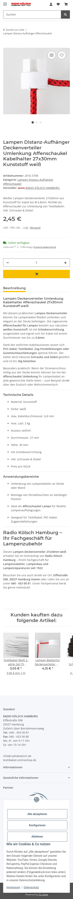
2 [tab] (36, 122)
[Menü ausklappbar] (5, 2)
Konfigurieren (37, 825)
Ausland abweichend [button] (44, 247)
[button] (51, 4)
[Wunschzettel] (58, 4)
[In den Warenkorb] (6, 45)
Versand (35, 227)
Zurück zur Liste (15, 29)
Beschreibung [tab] (14, 288)
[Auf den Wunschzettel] (61, 55)
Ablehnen (37, 836)
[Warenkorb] (66, 4)
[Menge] (36, 262)
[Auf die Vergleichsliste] (51, 55)
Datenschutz (31, 887)
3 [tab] (40, 122)
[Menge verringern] (7, 262)
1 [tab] (33, 122)
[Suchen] (32, 14)
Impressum (13, 887)
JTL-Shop (43, 894)
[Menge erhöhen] (65, 262)
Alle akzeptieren (37, 814)
